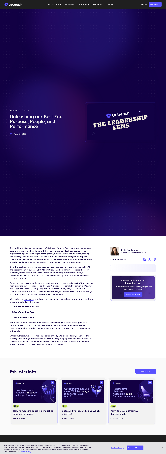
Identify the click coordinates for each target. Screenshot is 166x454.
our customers (20, 322)
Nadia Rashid (25, 272)
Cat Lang (45, 275)
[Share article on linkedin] (145, 259)
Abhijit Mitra (47, 270)
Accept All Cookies (135, 448)
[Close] (162, 447)
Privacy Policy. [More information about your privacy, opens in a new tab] (25, 452)
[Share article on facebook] (154, 259)
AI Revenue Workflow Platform (52, 256)
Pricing (110, 4)
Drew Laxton (43, 272)
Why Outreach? (55, 4)
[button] (70, 4)
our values (28, 299)
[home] (13, 4)
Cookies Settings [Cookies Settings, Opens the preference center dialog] (117, 448)
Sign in (144, 4)
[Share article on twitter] (149, 259)
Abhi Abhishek (29, 275)
